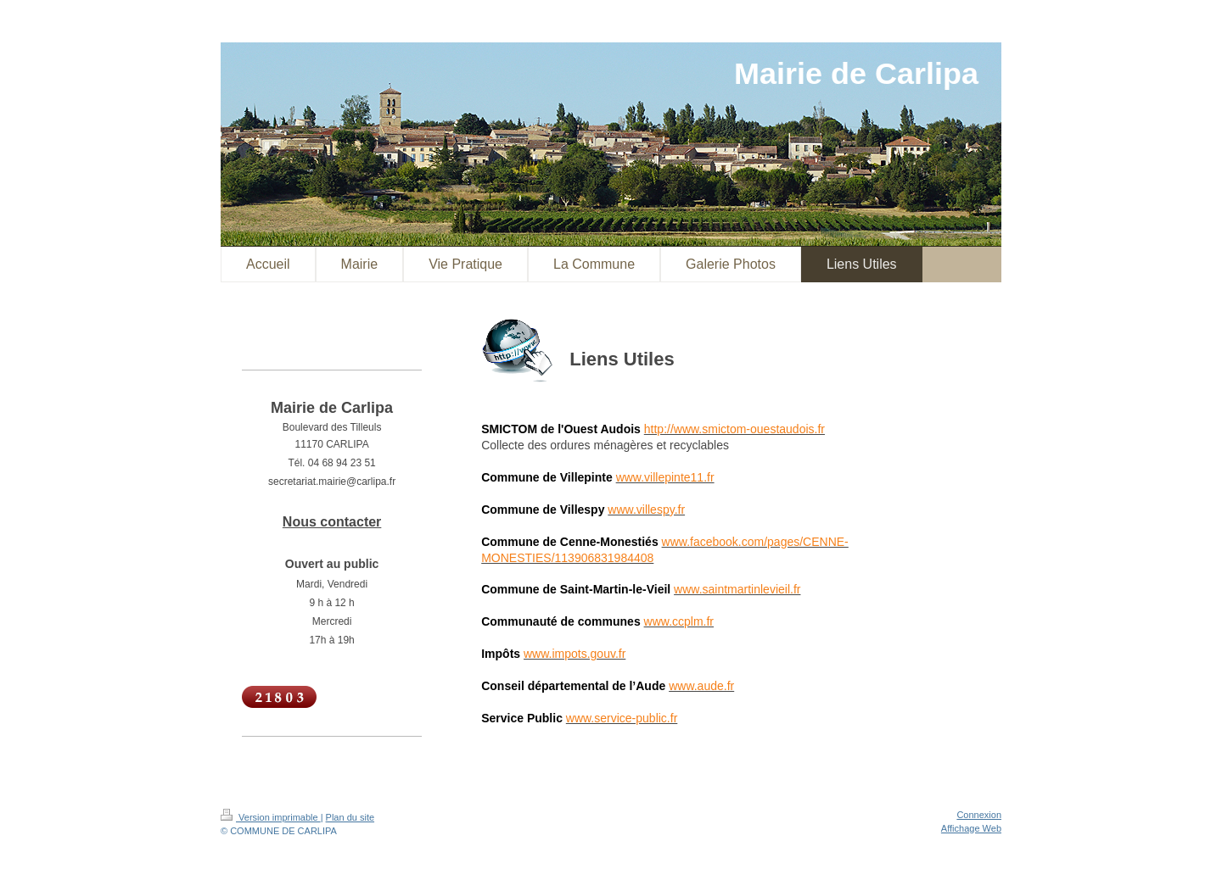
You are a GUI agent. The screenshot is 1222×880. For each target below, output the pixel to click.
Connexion (978, 815)
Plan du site (350, 817)
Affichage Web (971, 828)
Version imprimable (271, 817)
